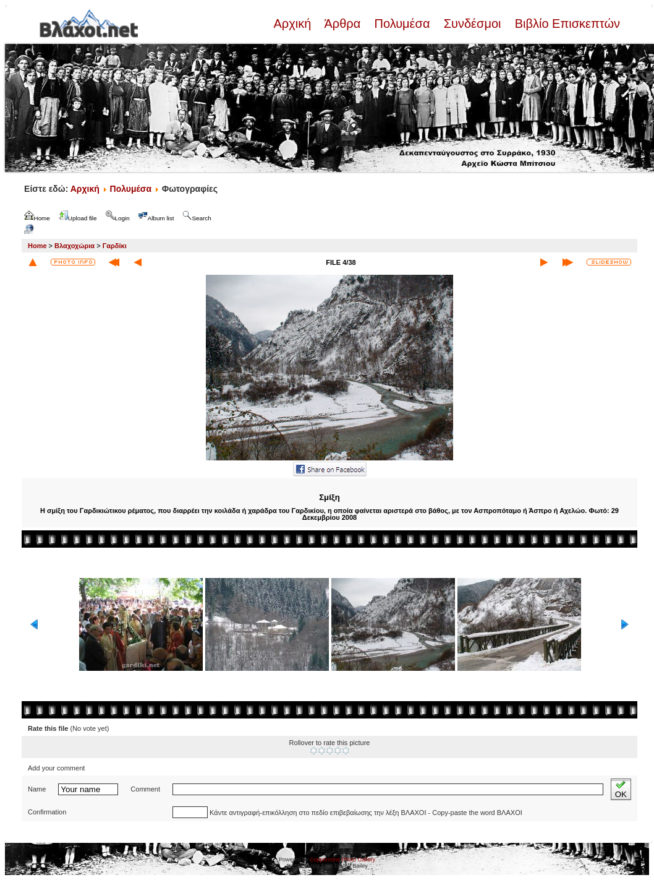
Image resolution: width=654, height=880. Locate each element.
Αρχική (293, 23)
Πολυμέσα (402, 23)
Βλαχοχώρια (74, 245)
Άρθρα (342, 23)
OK (621, 789)
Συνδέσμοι (472, 23)
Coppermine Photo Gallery (342, 859)
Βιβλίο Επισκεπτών (565, 23)
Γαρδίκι (115, 245)
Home (37, 245)
